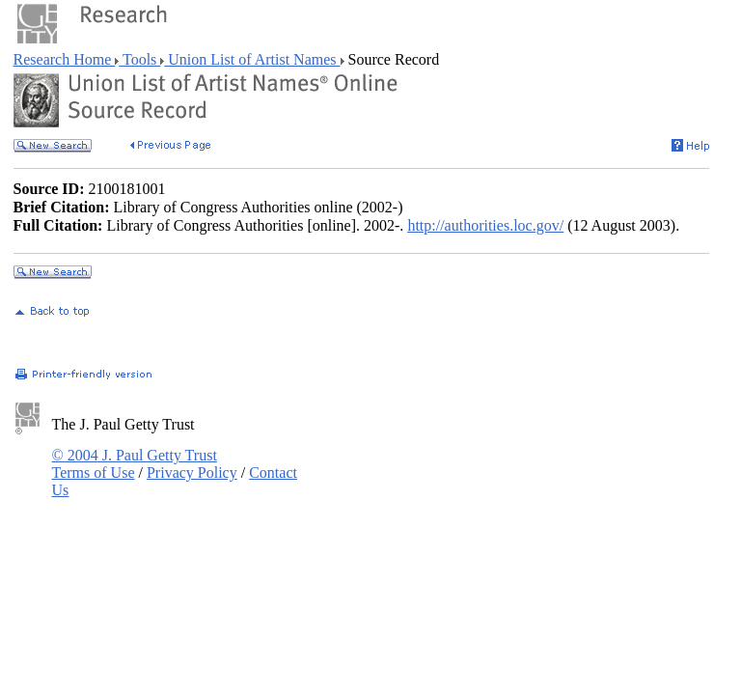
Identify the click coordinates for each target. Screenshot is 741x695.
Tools (139, 59)
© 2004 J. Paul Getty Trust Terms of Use (134, 464)
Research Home (65, 59)
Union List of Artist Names (252, 59)
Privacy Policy (192, 472)
